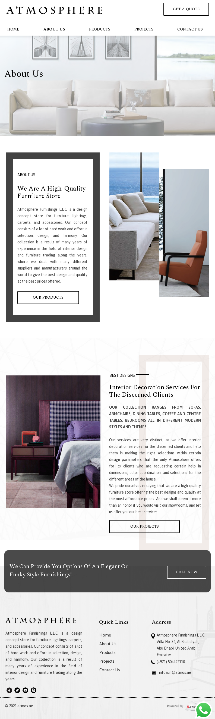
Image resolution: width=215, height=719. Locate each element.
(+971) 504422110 (171, 662)
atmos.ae (25, 706)
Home (13, 29)
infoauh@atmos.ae (175, 672)
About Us (54, 29)
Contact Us (190, 29)
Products (99, 29)
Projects (143, 29)
